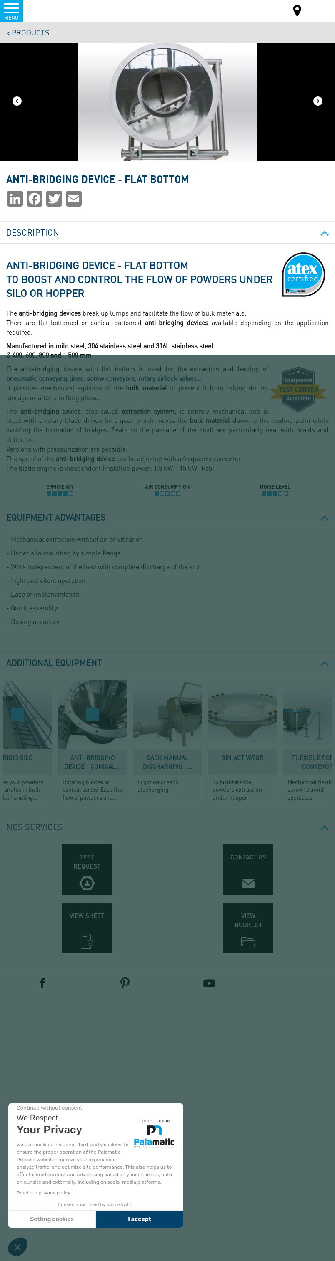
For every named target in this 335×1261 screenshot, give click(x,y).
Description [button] (167, 232)
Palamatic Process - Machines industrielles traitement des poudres (51, 10)
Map (297, 11)
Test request (86, 861)
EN (317, 10)
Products (31, 32)
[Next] (317, 102)
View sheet (87, 915)
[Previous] (17, 102)
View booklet (248, 920)
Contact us (248, 857)
